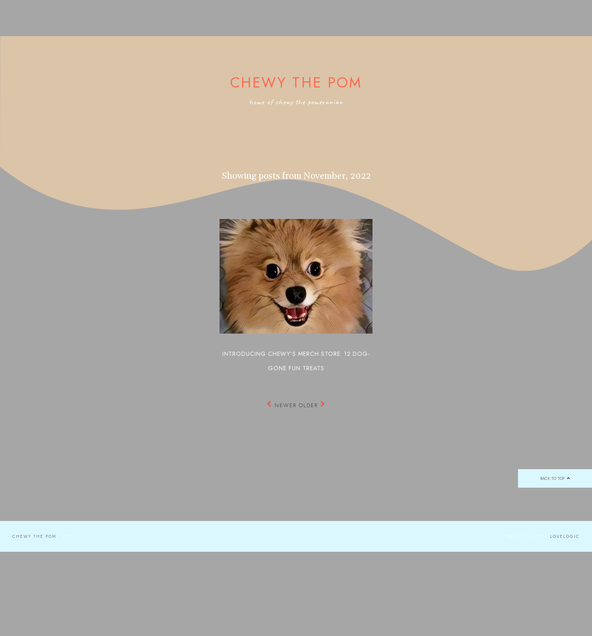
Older (312, 405)
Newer (283, 405)
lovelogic (565, 536)
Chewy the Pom (296, 82)
